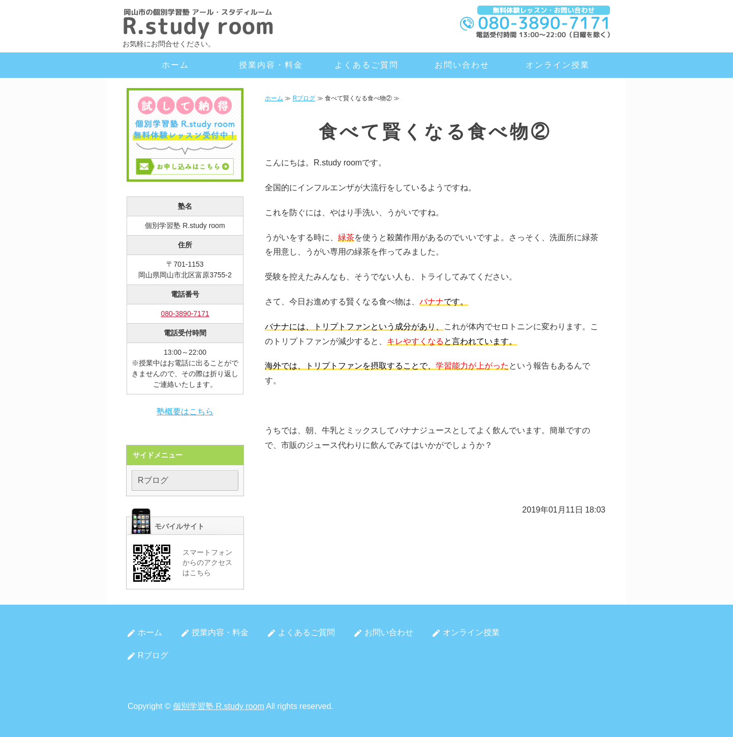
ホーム (175, 65)
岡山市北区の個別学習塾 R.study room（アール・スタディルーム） (199, 23)
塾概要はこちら (185, 411)
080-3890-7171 (185, 313)
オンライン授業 (557, 65)
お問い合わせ (462, 65)
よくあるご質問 (366, 65)
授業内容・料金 (270, 65)
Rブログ (304, 98)
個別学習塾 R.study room (218, 706)
